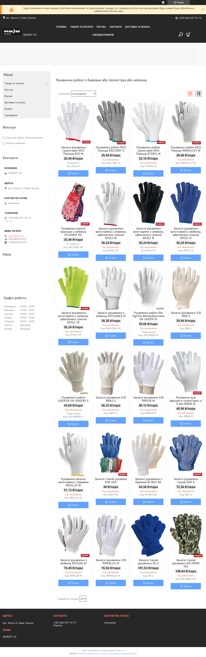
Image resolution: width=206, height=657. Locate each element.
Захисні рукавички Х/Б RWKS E (111, 399)
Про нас (101, 26)
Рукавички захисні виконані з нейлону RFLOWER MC (73, 231)
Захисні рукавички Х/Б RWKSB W (148, 399)
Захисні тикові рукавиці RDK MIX (111, 480)
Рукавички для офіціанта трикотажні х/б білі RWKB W (185, 400)
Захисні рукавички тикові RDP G (185, 480)
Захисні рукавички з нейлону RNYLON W (73, 561)
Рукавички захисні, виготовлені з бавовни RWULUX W (73, 482)
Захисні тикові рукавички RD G (148, 561)
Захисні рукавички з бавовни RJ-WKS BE (148, 480)
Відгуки (8, 96)
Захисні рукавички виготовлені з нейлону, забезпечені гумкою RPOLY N (186, 233)
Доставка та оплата (137, 26)
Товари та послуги (81, 26)
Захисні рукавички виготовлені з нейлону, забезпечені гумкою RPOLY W (111, 233)
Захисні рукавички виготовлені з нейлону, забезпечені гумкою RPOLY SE (73, 317)
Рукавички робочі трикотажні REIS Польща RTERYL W (148, 150)
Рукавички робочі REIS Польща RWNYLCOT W (186, 149)
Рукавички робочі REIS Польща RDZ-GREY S (111, 149)
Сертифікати (11, 115)
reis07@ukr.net (16, 236)
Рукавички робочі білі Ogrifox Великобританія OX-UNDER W (148, 316)
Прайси (8, 108)
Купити (75, 173)
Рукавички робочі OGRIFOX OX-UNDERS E (73, 399)
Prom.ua (120, 650)
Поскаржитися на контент (95, 653)
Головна (61, 26)
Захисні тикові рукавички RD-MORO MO (186, 563)
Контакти (116, 26)
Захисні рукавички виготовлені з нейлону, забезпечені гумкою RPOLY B (148, 233)
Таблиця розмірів (103, 34)
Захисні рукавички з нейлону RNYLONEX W (111, 314)
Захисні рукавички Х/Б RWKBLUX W (111, 561)
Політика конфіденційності (123, 653)
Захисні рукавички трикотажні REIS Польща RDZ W (73, 150)
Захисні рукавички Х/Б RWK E (186, 314)
